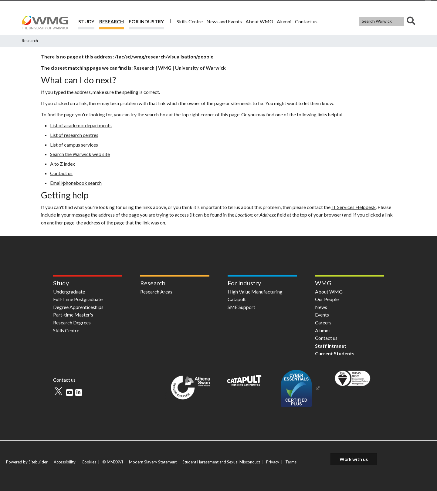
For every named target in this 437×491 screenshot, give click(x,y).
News (321, 307)
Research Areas (156, 291)
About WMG (259, 21)
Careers (323, 322)
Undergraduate (69, 291)
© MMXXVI (112, 461)
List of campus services (74, 145)
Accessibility (65, 461)
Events (322, 314)
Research (111, 21)
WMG (323, 283)
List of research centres (74, 135)
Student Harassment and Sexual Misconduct (221, 461)
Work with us (354, 459)
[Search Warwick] (381, 21)
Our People (327, 299)
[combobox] (387, 21)
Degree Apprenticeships (78, 307)
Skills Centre (190, 21)
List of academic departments (81, 125)
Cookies (89, 461)
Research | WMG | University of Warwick (180, 68)
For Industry (146, 21)
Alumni (284, 21)
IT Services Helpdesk (353, 207)
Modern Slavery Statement (153, 461)
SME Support (241, 307)
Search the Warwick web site (80, 154)
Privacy (272, 461)
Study (86, 21)
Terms (290, 461)
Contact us (306, 21)
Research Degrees (72, 322)
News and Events (224, 21)
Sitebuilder (38, 461)
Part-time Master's (73, 314)
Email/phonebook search (76, 183)
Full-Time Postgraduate (78, 299)
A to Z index (62, 164)
